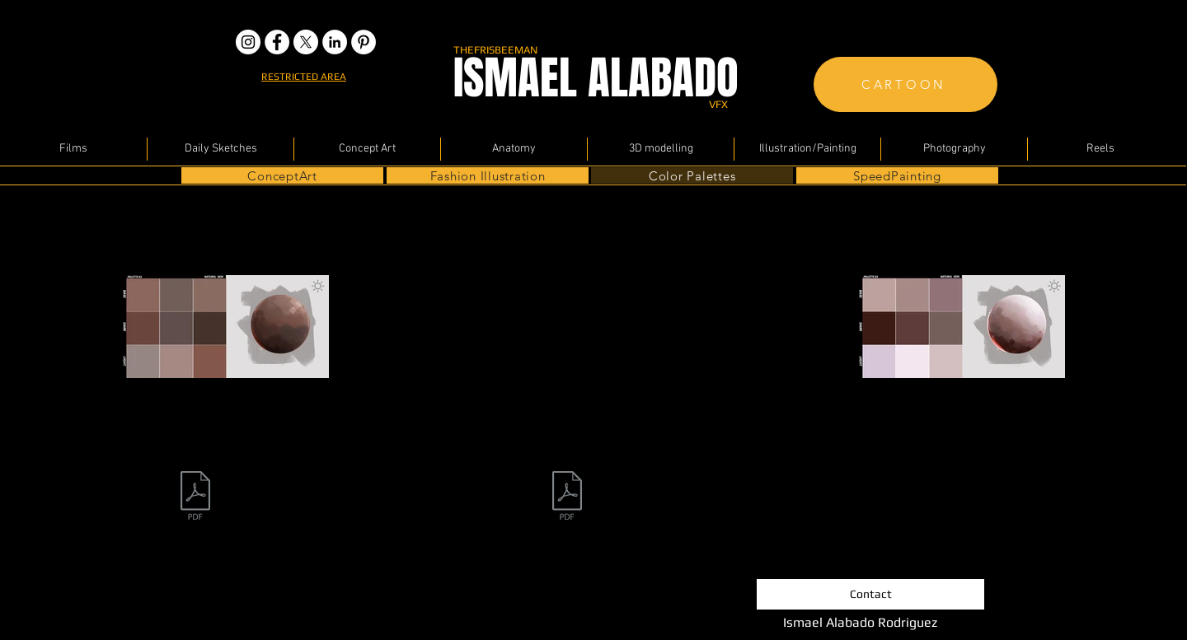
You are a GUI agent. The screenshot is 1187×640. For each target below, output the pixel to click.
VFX (718, 104)
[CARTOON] (905, 84)
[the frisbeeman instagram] (248, 42)
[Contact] (870, 594)
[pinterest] (363, 42)
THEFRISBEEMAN (495, 50)
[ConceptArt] (282, 175)
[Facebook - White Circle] (277, 42)
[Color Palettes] (692, 175)
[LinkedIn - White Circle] (334, 42)
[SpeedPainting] (897, 175)
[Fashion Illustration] (488, 175)
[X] (305, 42)
